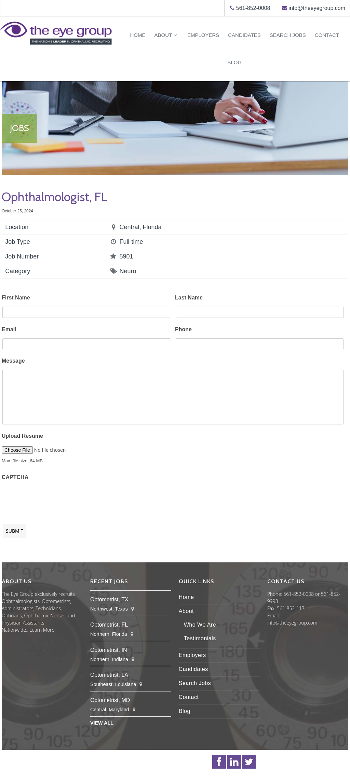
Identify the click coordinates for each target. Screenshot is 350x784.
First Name (16, 297)
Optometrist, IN (108, 650)
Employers (203, 35)
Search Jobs (288, 35)
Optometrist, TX (109, 599)
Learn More (41, 630)
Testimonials (200, 638)
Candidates (244, 35)
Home (137, 35)
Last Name (189, 297)
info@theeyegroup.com (316, 8)
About (166, 35)
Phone (183, 329)
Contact (327, 35)
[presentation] (54, 499)
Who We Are (200, 625)
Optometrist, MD (110, 700)
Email (9, 329)
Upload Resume (22, 436)
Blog (234, 62)
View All (101, 723)
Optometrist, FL (109, 625)
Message (13, 361)
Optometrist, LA (109, 675)
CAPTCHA (15, 477)
